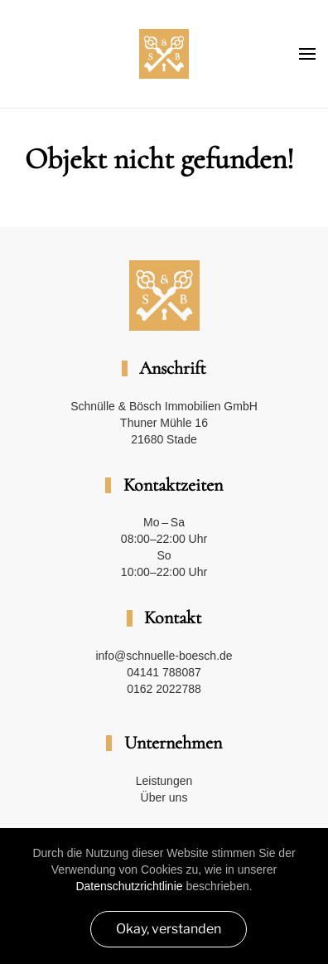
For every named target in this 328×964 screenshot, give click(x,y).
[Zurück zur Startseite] (164, 54)
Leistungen (164, 780)
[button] (307, 54)
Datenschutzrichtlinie (128, 886)
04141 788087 (164, 672)
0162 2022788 (164, 688)
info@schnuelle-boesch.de (163, 655)
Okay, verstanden (168, 929)
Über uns (164, 797)
